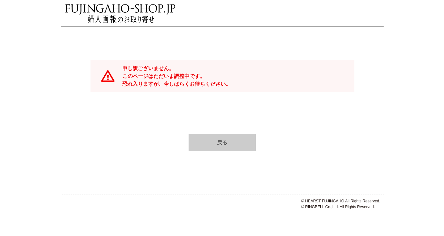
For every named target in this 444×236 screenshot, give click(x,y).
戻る (222, 142)
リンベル (111, 204)
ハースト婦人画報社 (74, 204)
